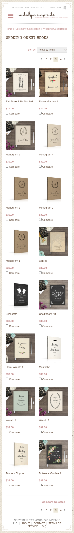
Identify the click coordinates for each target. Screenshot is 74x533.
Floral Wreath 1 (14, 367)
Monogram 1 (13, 260)
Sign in (16, 7)
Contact (39, 523)
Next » (65, 59)
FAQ (44, 526)
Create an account (35, 7)
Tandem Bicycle (15, 473)
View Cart (55, 7)
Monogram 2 (46, 207)
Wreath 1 (44, 420)
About (26, 523)
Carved (43, 260)
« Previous (42, 59)
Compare (14, 113)
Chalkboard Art (47, 313)
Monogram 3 (13, 207)
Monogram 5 (13, 154)
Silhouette (11, 313)
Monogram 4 (46, 154)
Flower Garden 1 (48, 101)
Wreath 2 (11, 420)
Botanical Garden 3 (50, 473)
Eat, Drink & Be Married (19, 101)
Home (9, 29)
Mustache (44, 367)
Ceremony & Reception (27, 29)
